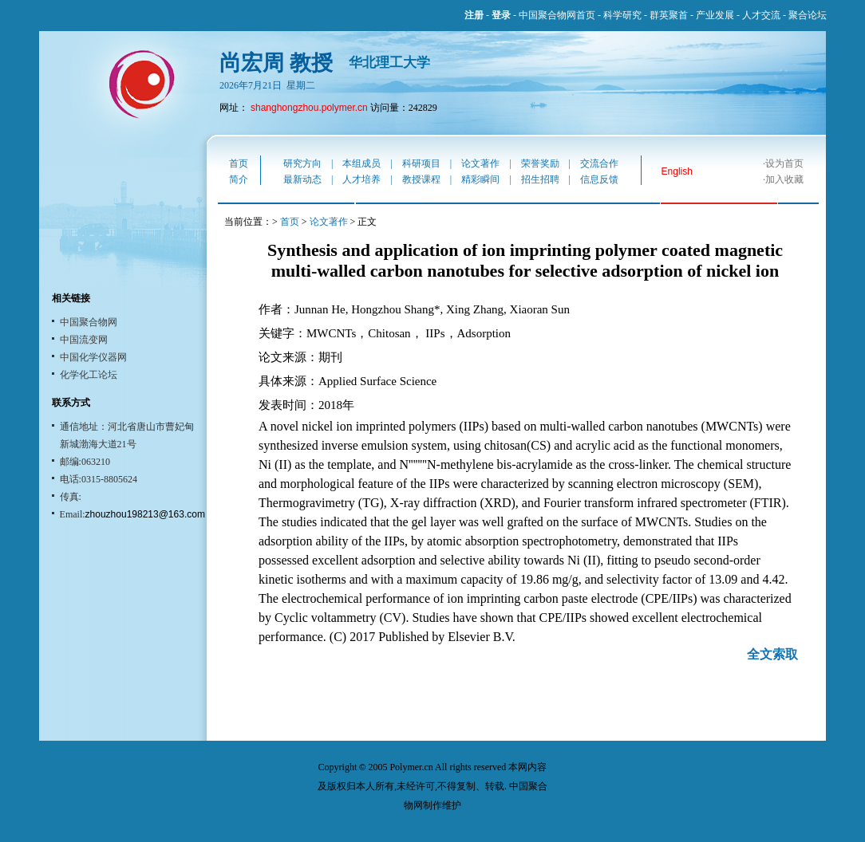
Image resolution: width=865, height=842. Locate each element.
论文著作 (480, 163)
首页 (238, 163)
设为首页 (784, 163)
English (677, 171)
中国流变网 (84, 339)
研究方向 (302, 163)
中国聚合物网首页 (557, 15)
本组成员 (361, 163)
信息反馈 (599, 179)
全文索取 (772, 654)
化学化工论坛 (88, 374)
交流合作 (599, 163)
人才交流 (761, 15)
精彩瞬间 (480, 179)
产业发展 (715, 15)
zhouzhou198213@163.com (145, 514)
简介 (238, 179)
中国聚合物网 (88, 322)
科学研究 (622, 15)
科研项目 (421, 163)
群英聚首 (669, 15)
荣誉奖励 (540, 163)
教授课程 (421, 179)
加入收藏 (784, 179)
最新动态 (302, 179)
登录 (501, 15)
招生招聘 (540, 179)
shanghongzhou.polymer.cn (309, 107)
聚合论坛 (807, 15)
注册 (474, 15)
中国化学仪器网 (93, 357)
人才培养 (361, 179)
